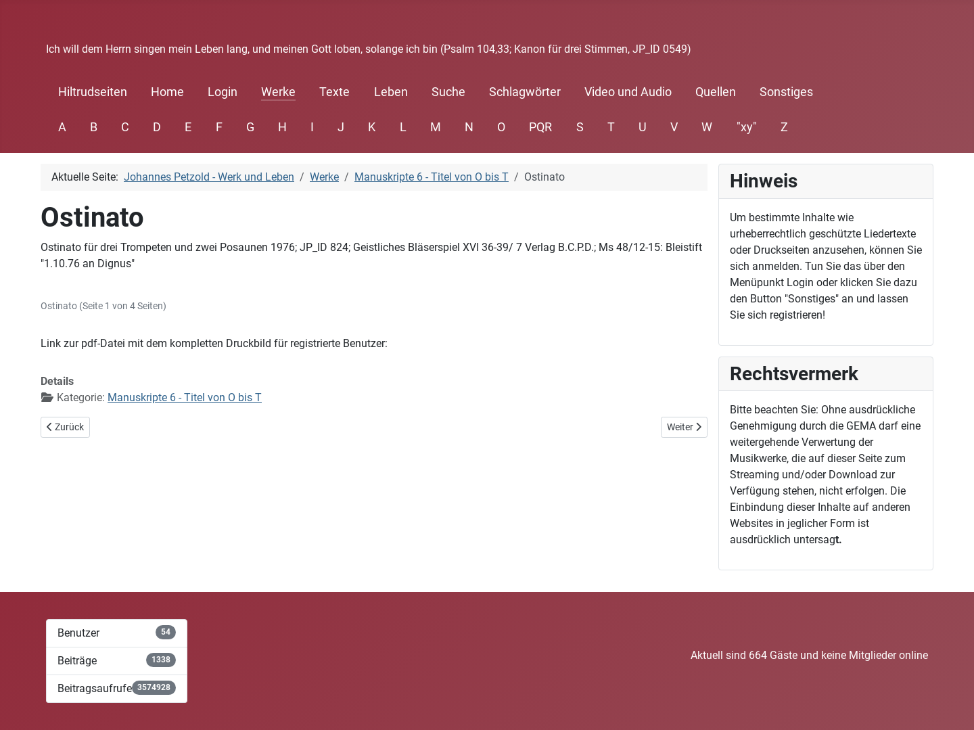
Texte (334, 92)
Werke (278, 92)
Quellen (715, 92)
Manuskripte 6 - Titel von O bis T (185, 397)
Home (167, 92)
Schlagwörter (525, 92)
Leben (391, 92)
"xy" (747, 127)
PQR (540, 127)
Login (222, 92)
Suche (448, 92)
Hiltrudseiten (92, 92)
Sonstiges (786, 92)
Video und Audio (628, 92)
